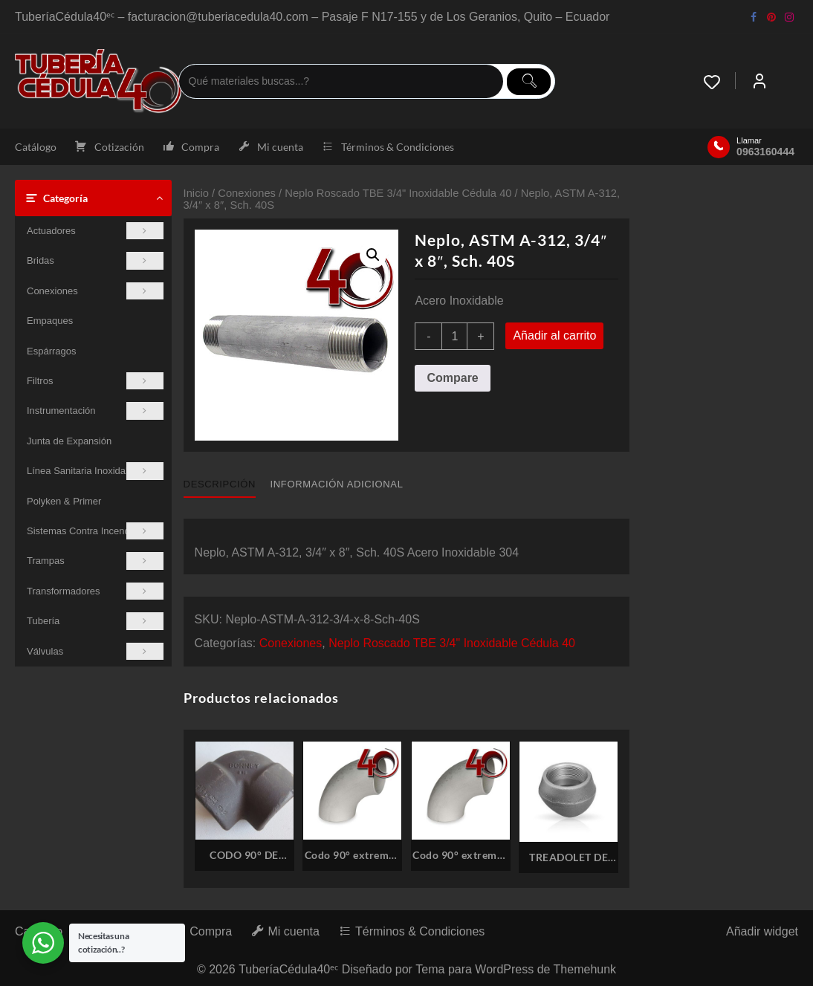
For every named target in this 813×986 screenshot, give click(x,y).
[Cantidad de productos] (454, 336)
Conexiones (95, 290)
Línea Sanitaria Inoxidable (95, 470)
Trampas (95, 560)
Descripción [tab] (220, 484)
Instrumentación (95, 410)
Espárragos (51, 351)
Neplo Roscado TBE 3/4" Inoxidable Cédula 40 (398, 193)
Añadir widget (762, 931)
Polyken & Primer (64, 501)
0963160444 (765, 152)
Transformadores (95, 591)
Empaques (50, 320)
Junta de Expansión (69, 441)
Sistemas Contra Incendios (95, 530)
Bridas (95, 260)
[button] (373, 254)
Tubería (95, 620)
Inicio (196, 193)
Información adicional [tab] (337, 484)
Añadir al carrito (554, 335)
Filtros (95, 380)
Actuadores (95, 230)
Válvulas (95, 651)
